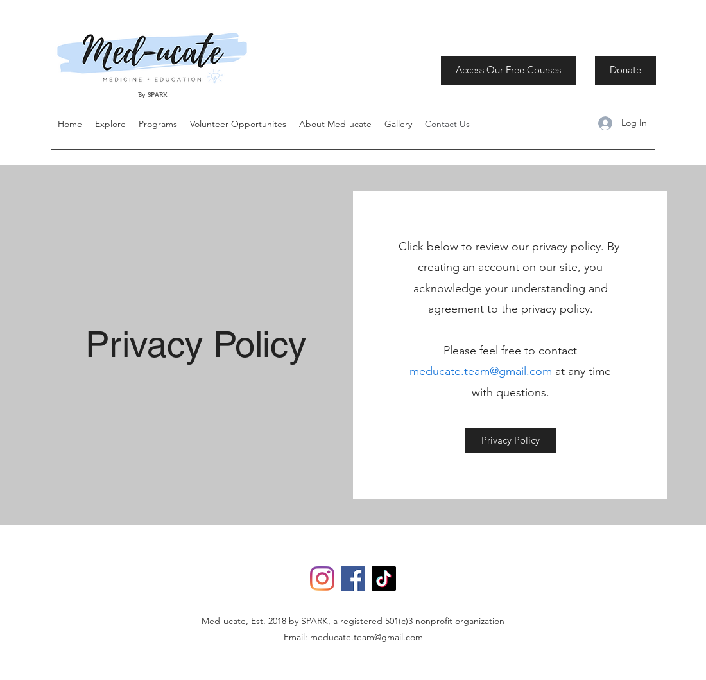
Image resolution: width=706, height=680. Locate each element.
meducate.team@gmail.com (480, 371)
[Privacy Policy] (510, 440)
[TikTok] (384, 578)
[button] (110, 124)
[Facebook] (353, 578)
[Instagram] (322, 578)
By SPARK (153, 94)
